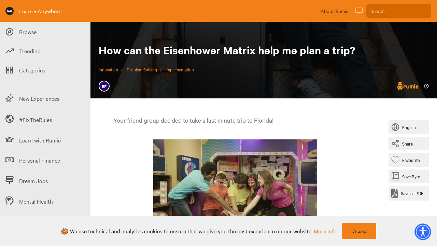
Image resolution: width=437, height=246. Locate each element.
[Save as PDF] (407, 193)
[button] (422, 231)
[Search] (399, 11)
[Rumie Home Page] (9, 11)
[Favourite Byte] (406, 160)
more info (325, 231)
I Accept (359, 231)
